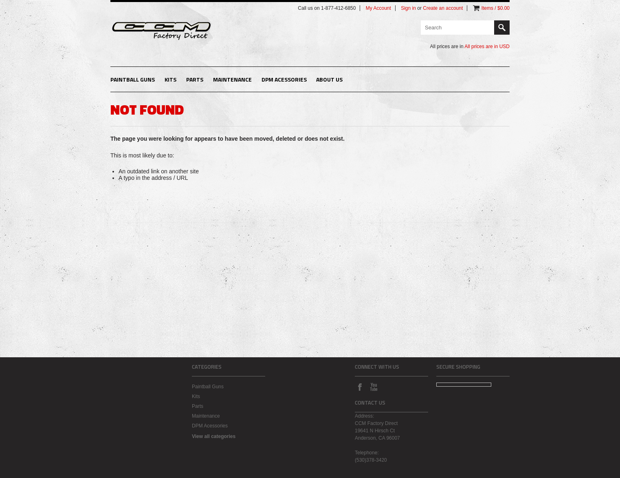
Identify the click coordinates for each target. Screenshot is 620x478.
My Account (378, 8)
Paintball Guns (132, 79)
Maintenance (232, 79)
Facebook (360, 387)
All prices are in (487, 46)
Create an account (443, 8)
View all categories (213, 436)
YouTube (373, 387)
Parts (194, 79)
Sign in (408, 8)
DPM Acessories (284, 79)
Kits (170, 79)
